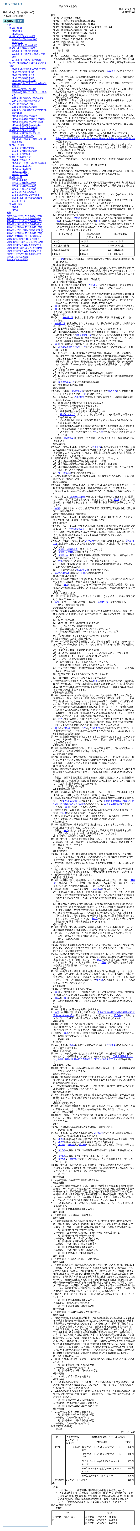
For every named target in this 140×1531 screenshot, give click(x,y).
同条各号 (95, 727)
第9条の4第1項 (83, 335)
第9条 (72, 1044)
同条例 (117, 1015)
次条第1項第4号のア (68, 347)
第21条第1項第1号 (113, 804)
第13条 (71, 1144)
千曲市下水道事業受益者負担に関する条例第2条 (95, 138)
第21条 (61, 1156)
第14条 (82, 1144)
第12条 (67, 727)
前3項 (57, 508)
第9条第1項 (77, 391)
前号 (60, 719)
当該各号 (111, 71)
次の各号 (93, 285)
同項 (85, 393)
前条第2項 (103, 602)
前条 (60, 561)
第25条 (99, 980)
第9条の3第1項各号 (68, 549)
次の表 (77, 218)
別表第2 (111, 1044)
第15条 (61, 1150)
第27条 (73, 1159)
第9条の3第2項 (62, 573)
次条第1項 (79, 396)
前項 (57, 306)
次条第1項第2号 (66, 382)
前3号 (61, 259)
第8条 (61, 1138)
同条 (104, 962)
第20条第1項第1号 (71, 801)
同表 (58, 220)
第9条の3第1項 (76, 529)
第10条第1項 (64, 473)
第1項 (63, 813)
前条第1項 (68, 317)
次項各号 (96, 446)
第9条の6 (63, 555)
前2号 (95, 918)
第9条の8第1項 (67, 414)
